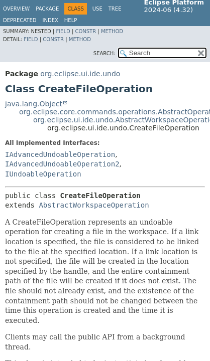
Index (50, 20)
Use (97, 9)
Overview (16, 9)
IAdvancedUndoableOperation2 (62, 164)
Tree (115, 9)
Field (63, 31)
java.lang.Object (33, 104)
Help (70, 20)
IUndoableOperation (43, 174)
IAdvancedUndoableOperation (60, 154)
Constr (85, 31)
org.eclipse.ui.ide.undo (80, 74)
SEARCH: (104, 53)
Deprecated (20, 20)
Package (47, 9)
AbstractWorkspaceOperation (94, 205)
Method (112, 31)
